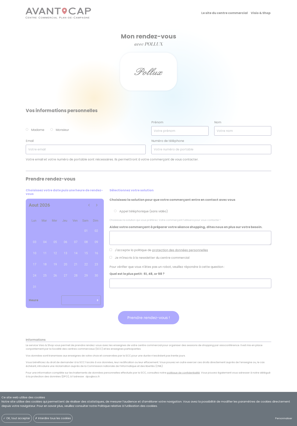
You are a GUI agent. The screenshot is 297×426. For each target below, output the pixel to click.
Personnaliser (283, 418)
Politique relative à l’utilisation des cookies (127, 406)
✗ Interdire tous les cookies (53, 418)
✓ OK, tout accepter (16, 418)
